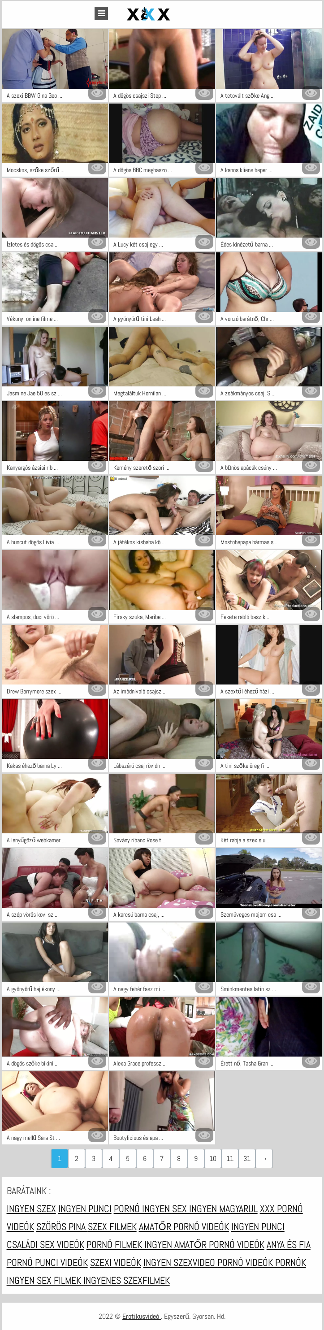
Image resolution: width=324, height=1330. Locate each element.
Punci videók (61, 1262)
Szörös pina (62, 1226)
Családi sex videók (45, 1244)
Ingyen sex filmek (45, 1280)
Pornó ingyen (143, 1208)
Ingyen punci (85, 1208)
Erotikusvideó (141, 1316)
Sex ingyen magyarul (215, 1208)
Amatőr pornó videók (184, 1226)
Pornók (290, 1262)
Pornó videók (246, 1262)
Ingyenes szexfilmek (126, 1280)
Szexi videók (115, 1262)
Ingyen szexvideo (180, 1262)
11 (229, 1158)
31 (247, 1158)
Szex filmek (112, 1226)
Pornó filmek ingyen (130, 1244)
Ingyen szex (31, 1208)
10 (212, 1158)
